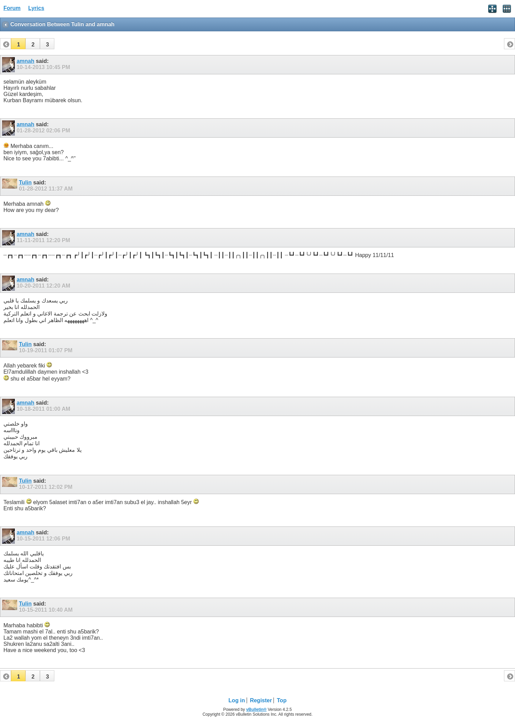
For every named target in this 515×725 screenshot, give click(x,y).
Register (261, 700)
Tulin (25, 182)
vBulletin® (256, 709)
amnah (25, 61)
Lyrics (36, 8)
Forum (12, 8)
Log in (236, 700)
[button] (18, 43)
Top (282, 700)
